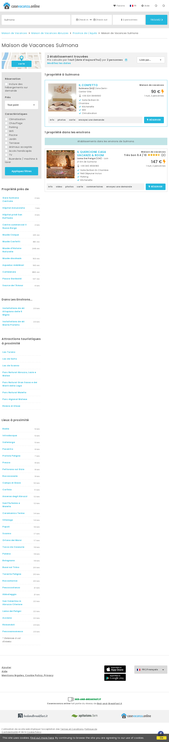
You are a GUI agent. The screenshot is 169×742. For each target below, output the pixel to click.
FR (135, 5)
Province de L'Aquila (85, 33)
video (59, 186)
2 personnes (128, 19)
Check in (82, 19)
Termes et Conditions (72, 729)
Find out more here (42, 738)
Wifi (9, 131)
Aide (145, 5)
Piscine (11, 135)
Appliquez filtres (22, 171)
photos (62, 119)
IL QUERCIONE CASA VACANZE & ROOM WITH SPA (91, 155)
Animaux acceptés (18, 147)
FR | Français (154, 670)
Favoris (119, 5)
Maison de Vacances (14, 33)
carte (21, 63)
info (52, 119)
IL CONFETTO (88, 85)
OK (162, 738)
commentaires (94, 186)
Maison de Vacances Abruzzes (49, 33)
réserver (154, 120)
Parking (11, 127)
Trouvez (156, 19)
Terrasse (12, 143)
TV (8, 155)
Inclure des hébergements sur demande (16, 87)
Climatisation (15, 119)
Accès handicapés (18, 151)
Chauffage (13, 123)
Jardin (11, 139)
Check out (100, 19)
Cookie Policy (34, 732)
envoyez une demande (91, 119)
